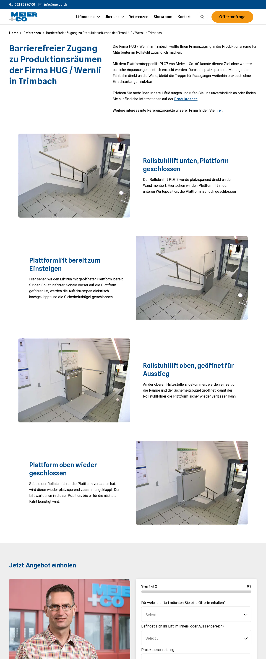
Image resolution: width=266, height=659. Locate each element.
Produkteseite (186, 102)
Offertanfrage (232, 18)
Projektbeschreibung (157, 653)
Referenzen (138, 18)
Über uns (112, 18)
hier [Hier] (219, 113)
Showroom (163, 18)
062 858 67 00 (22, 4)
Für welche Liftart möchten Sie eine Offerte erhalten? (183, 606)
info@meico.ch (53, 4)
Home (13, 33)
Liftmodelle (85, 18)
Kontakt (184, 18)
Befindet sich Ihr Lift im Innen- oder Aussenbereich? (182, 629)
